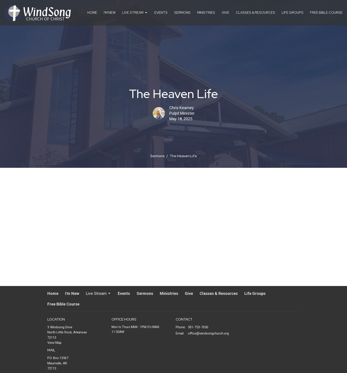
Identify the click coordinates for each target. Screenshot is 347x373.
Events (161, 12)
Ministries (206, 12)
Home (92, 12)
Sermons (182, 12)
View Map (54, 343)
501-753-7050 (198, 327)
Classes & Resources (255, 12)
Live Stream (135, 12)
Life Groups (292, 12)
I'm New (110, 12)
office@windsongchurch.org (208, 333)
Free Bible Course (326, 12)
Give (225, 12)
